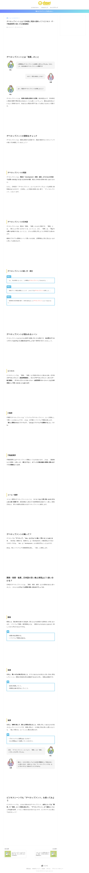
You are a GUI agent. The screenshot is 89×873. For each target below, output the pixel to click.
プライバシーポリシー (57, 869)
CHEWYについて (36, 869)
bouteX (43, 869)
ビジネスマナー (35, 7)
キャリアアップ (54, 7)
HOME (44, 866)
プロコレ (48, 869)
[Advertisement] (31, 41)
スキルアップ (44, 7)
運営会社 (28, 869)
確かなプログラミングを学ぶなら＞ (44, 11)
